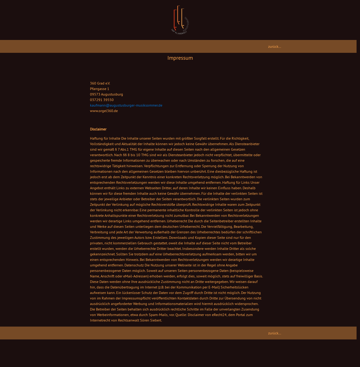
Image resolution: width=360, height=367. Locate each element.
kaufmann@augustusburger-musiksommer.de (126, 105)
